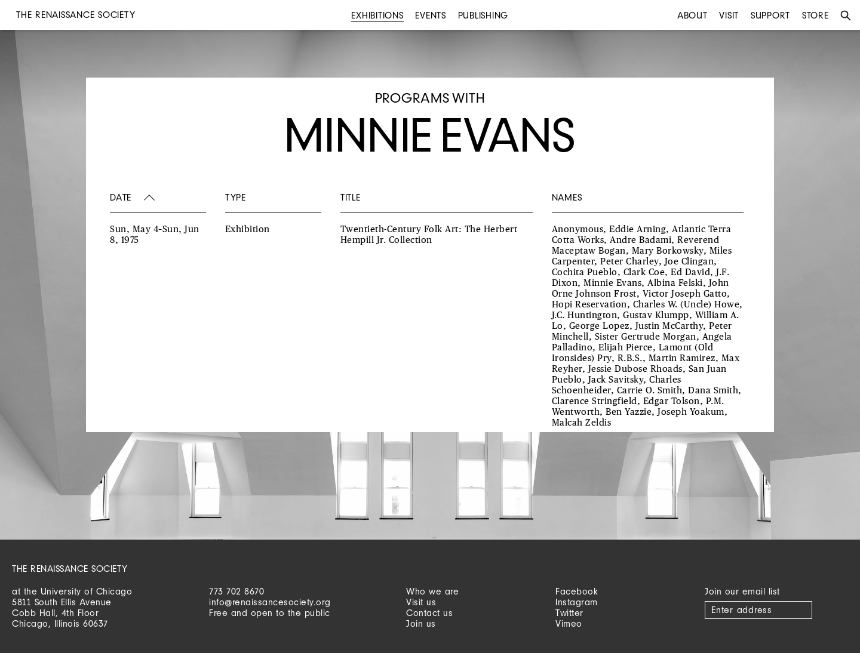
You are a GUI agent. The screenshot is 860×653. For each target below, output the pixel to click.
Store (815, 15)
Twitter (569, 612)
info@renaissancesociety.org (270, 602)
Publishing (483, 15)
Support (770, 15)
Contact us (429, 612)
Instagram (576, 602)
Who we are (432, 591)
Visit (729, 15)
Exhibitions (377, 15)
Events (430, 15)
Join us (421, 623)
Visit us (421, 602)
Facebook (576, 591)
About (692, 15)
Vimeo (568, 623)
